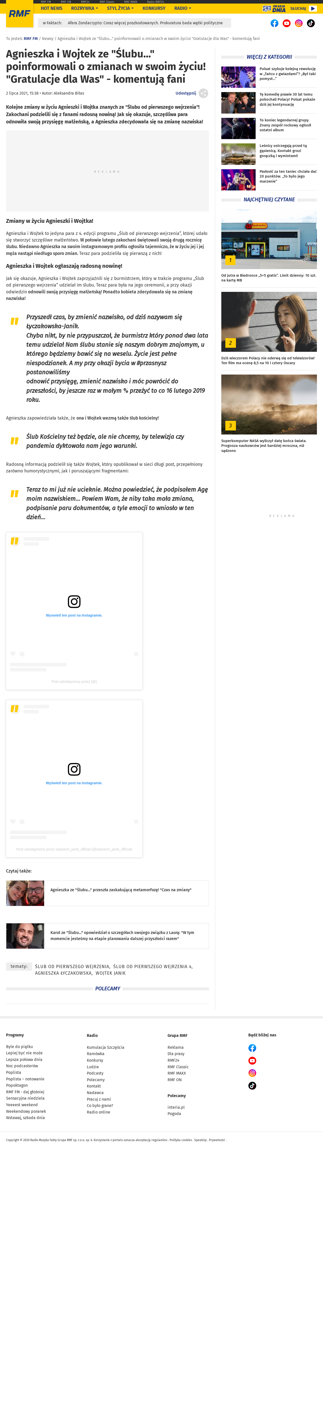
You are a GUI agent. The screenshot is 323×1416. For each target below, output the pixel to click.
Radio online (98, 1112)
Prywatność (217, 1140)
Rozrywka (82, 8)
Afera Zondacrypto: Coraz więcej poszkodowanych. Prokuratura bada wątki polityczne (145, 22)
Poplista (13, 1072)
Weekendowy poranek (26, 1111)
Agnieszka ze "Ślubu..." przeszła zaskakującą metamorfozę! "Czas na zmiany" (121, 889)
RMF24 (85, 2)
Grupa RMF (177, 1035)
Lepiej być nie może (24, 1053)
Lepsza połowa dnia (24, 1059)
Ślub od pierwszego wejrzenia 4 (152, 966)
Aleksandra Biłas (69, 93)
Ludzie (93, 1066)
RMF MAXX (130, 2)
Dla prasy (176, 1053)
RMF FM (46, 2)
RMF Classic (107, 2)
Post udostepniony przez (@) (74, 682)
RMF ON (66, 2)
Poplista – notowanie (25, 1079)
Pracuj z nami (99, 1099)
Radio (92, 1035)
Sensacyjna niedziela (25, 1098)
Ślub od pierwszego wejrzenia (149, 233)
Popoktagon (17, 1085)
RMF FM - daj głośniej (25, 1092)
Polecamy (96, 1079)
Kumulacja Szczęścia (105, 1047)
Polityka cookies (181, 1140)
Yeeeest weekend (22, 1104)
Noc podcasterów (22, 1065)
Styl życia (118, 8)
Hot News (51, 8)
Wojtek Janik (111, 973)
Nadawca (95, 1092)
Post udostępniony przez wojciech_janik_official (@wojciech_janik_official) (74, 849)
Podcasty (95, 1073)
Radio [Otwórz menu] (180, 8)
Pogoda (174, 1113)
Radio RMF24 (155, 2)
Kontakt (94, 1086)
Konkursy (154, 8)
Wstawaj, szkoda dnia (25, 1117)
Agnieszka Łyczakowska (63, 973)
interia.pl (176, 1107)
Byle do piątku (19, 1046)
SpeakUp (200, 1140)
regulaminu (159, 1140)
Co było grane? (100, 1105)
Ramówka (95, 1053)
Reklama (176, 1047)
